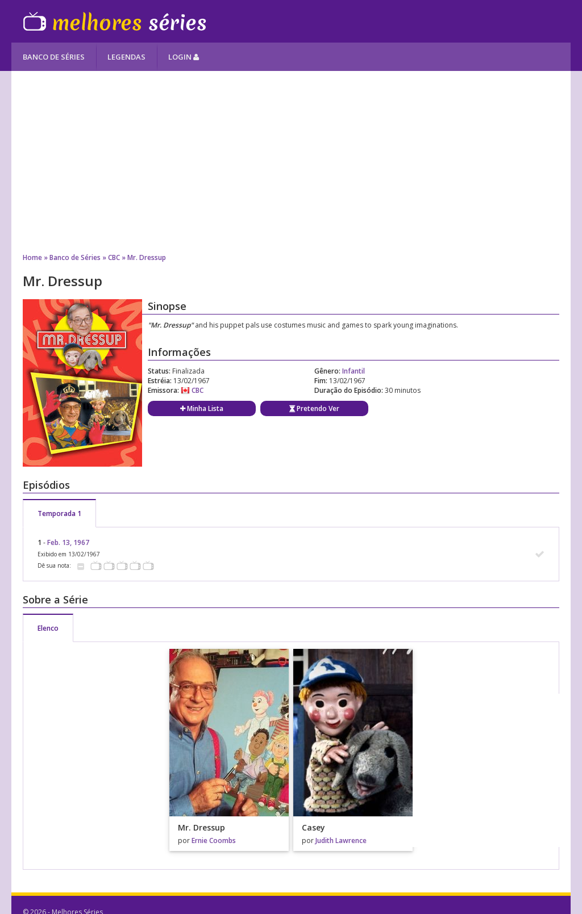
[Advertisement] (291, 161)
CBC (114, 257)
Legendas (126, 57)
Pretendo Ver (314, 408)
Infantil (353, 371)
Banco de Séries (54, 57)
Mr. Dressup (146, 257)
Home (32, 257)
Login (183, 57)
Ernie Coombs (214, 840)
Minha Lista (201, 408)
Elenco (48, 628)
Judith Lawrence (341, 840)
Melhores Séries (114, 21)
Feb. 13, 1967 (68, 542)
